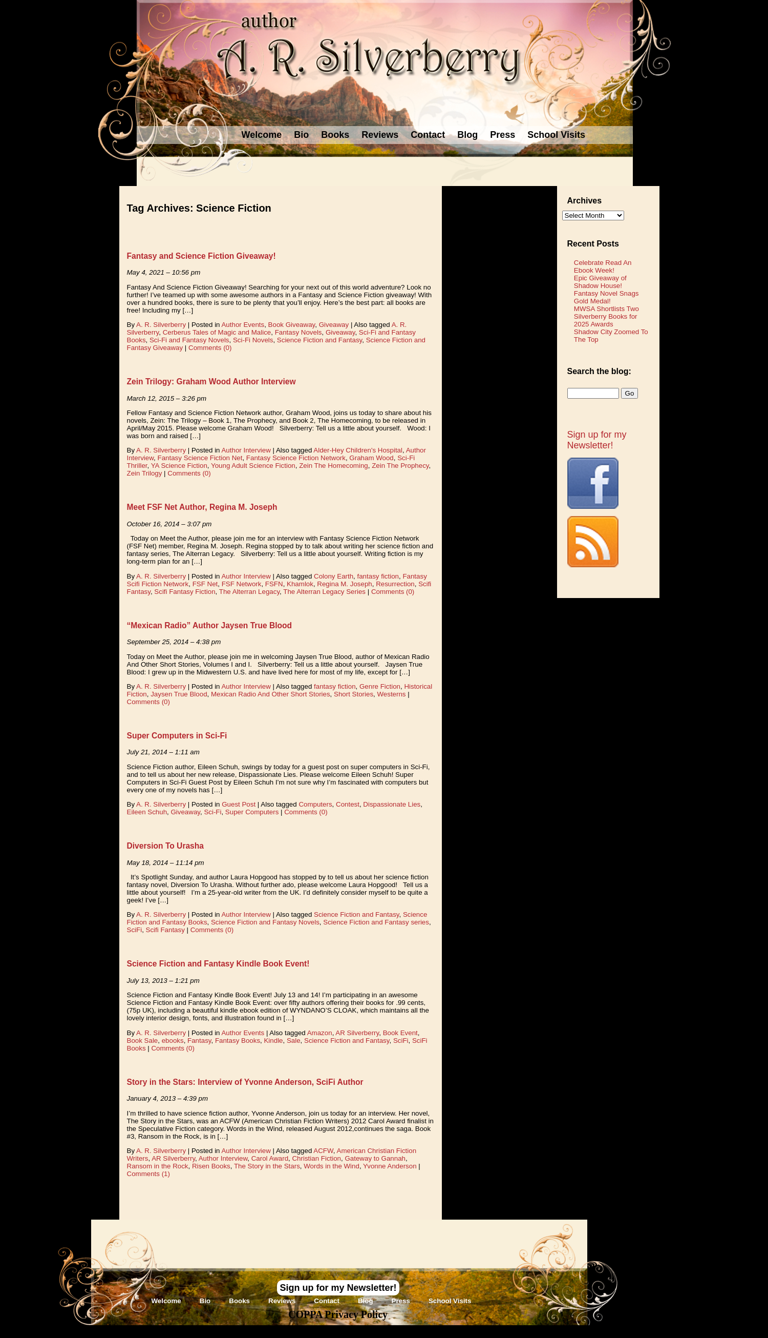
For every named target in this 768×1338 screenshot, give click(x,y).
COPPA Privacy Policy (338, 1314)
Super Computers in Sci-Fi (177, 735)
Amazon (319, 1033)
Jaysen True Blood (179, 694)
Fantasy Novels (298, 332)
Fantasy (199, 1040)
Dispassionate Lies (391, 804)
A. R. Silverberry (161, 324)
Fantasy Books (237, 1040)
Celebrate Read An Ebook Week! (603, 266)
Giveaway (334, 324)
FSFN (274, 584)
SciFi (134, 930)
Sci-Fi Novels (253, 340)
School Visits (556, 135)
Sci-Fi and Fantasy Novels (189, 340)
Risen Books (211, 1166)
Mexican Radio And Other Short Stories (270, 694)
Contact (428, 135)
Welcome (262, 135)
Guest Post (238, 804)
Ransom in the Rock (157, 1166)
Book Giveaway (291, 324)
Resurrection (395, 584)
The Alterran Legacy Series (324, 591)
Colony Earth (333, 576)
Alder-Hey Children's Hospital (357, 450)
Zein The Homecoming (333, 465)
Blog (467, 135)
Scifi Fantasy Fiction (184, 591)
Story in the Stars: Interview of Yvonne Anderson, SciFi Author (245, 1082)
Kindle (273, 1040)
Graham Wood (371, 458)
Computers (315, 804)
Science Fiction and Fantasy (319, 340)
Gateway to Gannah (375, 1158)
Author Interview (245, 450)
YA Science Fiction (179, 465)
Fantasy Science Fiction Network (296, 458)
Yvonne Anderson (390, 1166)
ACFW (323, 1151)
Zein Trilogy (144, 473)
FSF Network (242, 584)
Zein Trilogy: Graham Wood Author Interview (211, 381)
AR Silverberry (357, 1033)
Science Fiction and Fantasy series (376, 922)
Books (335, 135)
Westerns (391, 694)
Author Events (242, 324)
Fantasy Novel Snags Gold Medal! (606, 297)
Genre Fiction (379, 686)
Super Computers (252, 812)
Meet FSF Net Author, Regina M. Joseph (202, 507)
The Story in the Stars (267, 1166)
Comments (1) (148, 1174)
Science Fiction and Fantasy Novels (265, 922)
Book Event (400, 1033)
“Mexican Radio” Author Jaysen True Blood (209, 625)
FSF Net (205, 584)
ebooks (173, 1040)
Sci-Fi (212, 812)
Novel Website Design (460, 1331)
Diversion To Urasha (165, 845)
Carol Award (269, 1158)
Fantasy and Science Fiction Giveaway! (201, 256)
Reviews (379, 135)
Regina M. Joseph (344, 584)
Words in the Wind (331, 1166)
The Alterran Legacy (249, 591)
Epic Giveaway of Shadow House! (600, 282)
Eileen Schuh (147, 812)
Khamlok (300, 584)
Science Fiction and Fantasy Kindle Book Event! (218, 963)
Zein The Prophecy (400, 465)
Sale (294, 1040)
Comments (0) (209, 348)
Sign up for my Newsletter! (597, 439)
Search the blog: (599, 371)
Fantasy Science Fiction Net (200, 458)
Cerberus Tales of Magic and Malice (217, 332)
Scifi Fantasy (165, 930)
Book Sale (142, 1040)
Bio (301, 135)
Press (502, 135)
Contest (347, 804)
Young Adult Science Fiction (253, 465)
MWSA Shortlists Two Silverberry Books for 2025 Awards (606, 316)
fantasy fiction (378, 576)
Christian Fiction (316, 1158)
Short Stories (353, 694)
